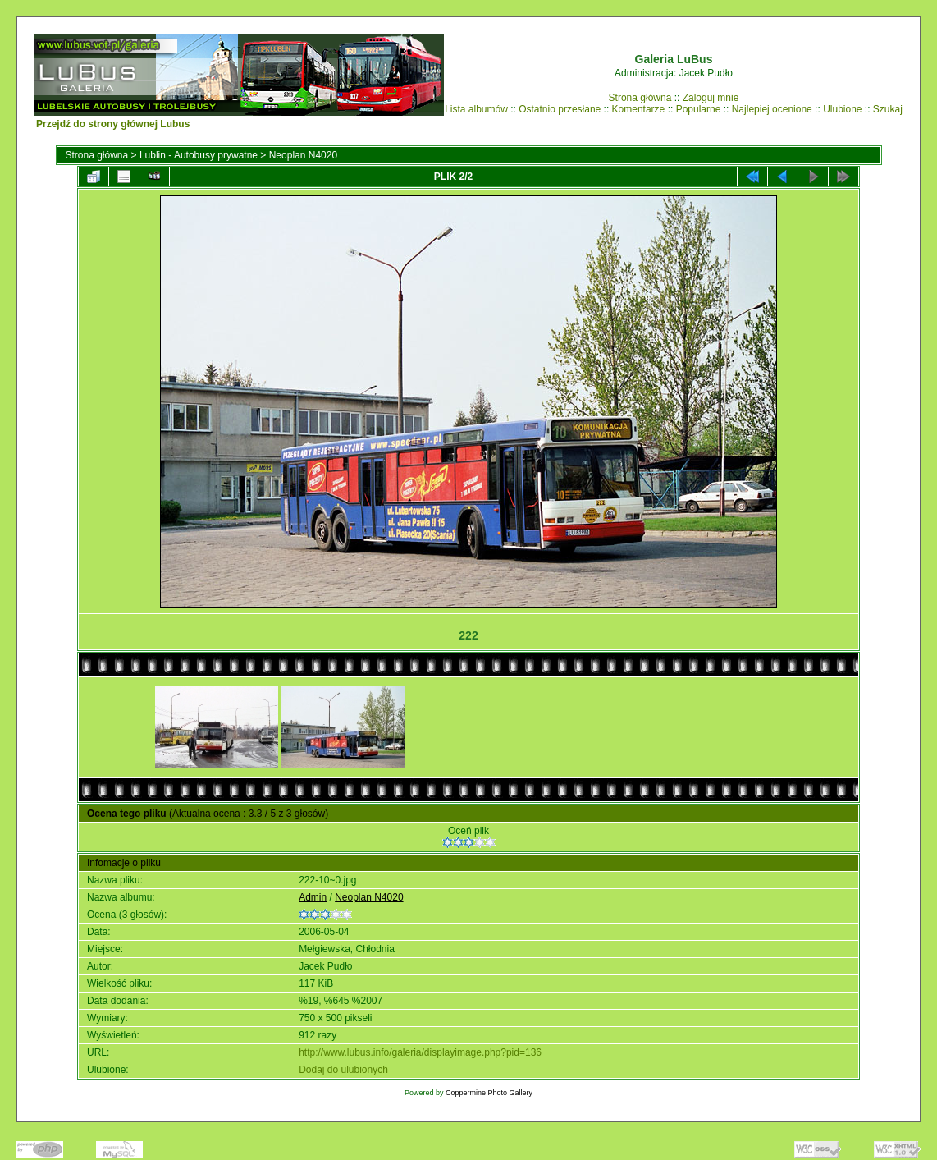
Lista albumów (476, 109)
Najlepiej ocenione (772, 109)
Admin (313, 897)
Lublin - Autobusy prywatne (198, 155)
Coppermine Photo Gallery (489, 1093)
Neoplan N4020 (303, 155)
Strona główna (640, 97)
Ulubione (842, 109)
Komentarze (638, 109)
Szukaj (888, 109)
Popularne (698, 109)
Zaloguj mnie (711, 97)
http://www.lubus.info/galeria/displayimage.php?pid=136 (420, 1052)
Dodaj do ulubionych (343, 1069)
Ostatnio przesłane (560, 109)
